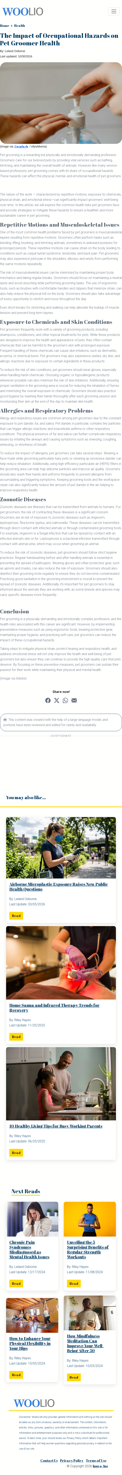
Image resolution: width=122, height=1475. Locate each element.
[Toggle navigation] (114, 11)
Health (19, 25)
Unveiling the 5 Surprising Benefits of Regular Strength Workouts (88, 1250)
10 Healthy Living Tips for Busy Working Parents (55, 1126)
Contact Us (49, 1461)
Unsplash (21, 146)
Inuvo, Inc (100, 1466)
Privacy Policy (71, 1461)
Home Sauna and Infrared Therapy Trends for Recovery (54, 1007)
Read (16, 915)
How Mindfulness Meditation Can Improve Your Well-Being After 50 (85, 1343)
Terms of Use (96, 1461)
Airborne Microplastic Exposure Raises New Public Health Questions (58, 886)
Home (4, 25)
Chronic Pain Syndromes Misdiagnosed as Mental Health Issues (29, 1250)
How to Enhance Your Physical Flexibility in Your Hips (30, 1343)
